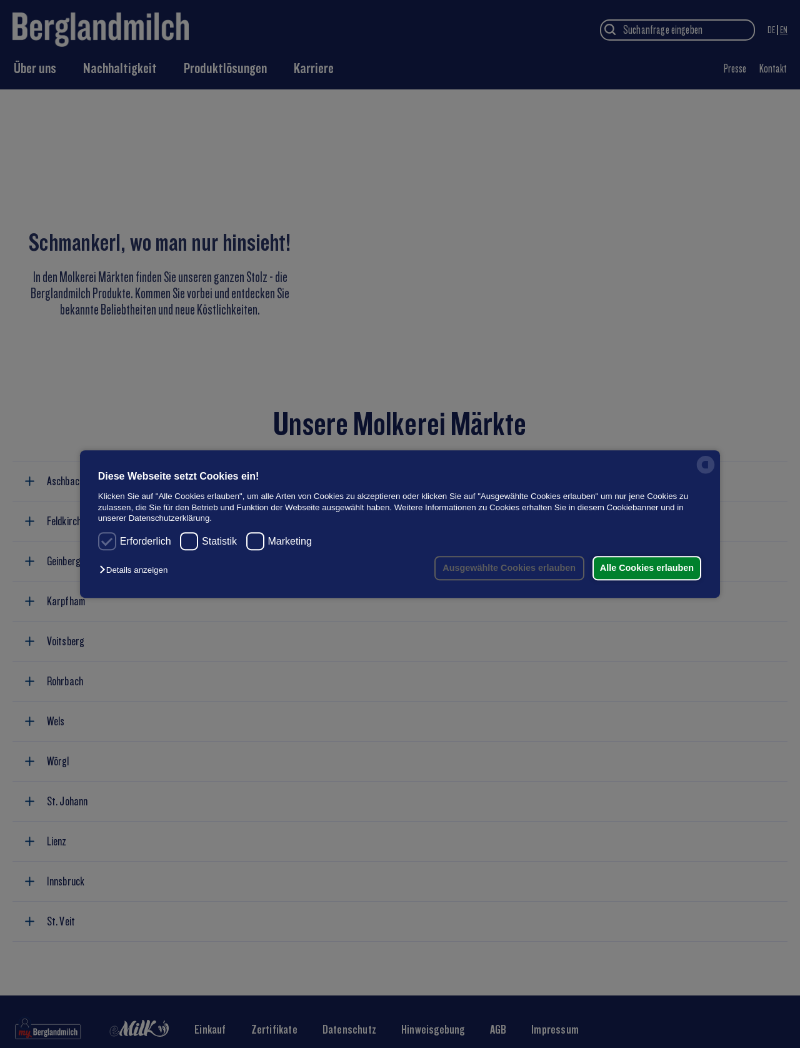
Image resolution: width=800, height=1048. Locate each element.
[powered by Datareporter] (706, 473)
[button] (136, 570)
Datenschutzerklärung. (170, 518)
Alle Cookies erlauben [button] (645, 568)
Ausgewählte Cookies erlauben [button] (504, 568)
